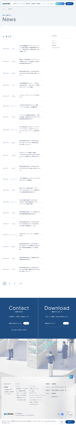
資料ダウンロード (60, 3)
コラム (48, 3)
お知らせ (52, 3)
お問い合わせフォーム (19, 323)
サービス (23, 3)
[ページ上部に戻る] (71, 377)
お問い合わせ (69, 3)
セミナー (43, 3)
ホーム (4, 9)
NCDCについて (16, 3)
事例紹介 (28, 3)
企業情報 (33, 3)
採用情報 (38, 3)
